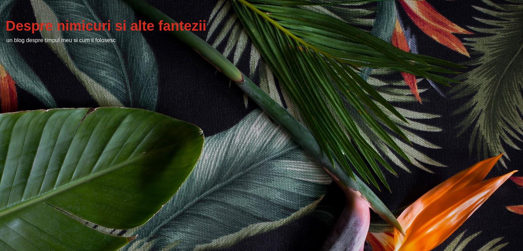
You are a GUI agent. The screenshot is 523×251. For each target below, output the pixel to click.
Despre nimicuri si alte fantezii (106, 25)
